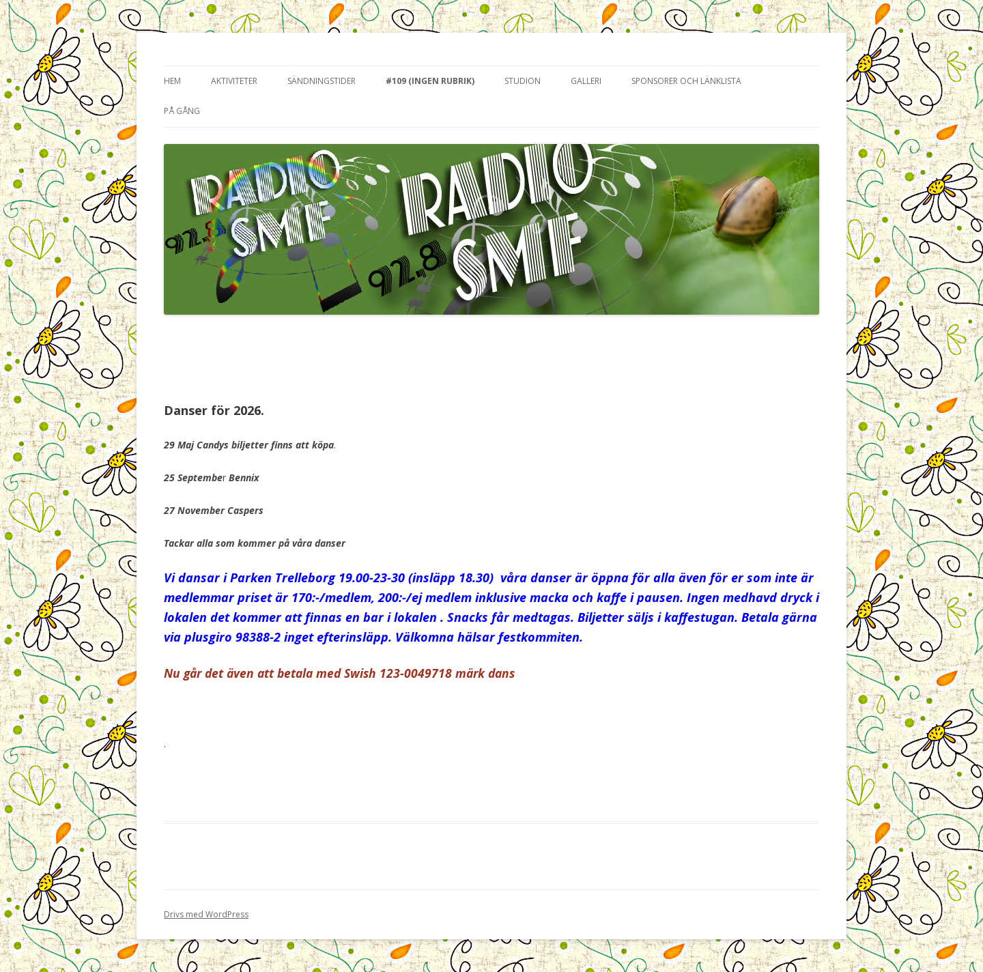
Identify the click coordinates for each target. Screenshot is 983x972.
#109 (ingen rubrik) (430, 81)
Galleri (586, 81)
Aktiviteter (234, 81)
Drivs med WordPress (206, 914)
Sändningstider (321, 81)
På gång (182, 111)
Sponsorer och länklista (686, 81)
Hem (172, 81)
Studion (522, 81)
